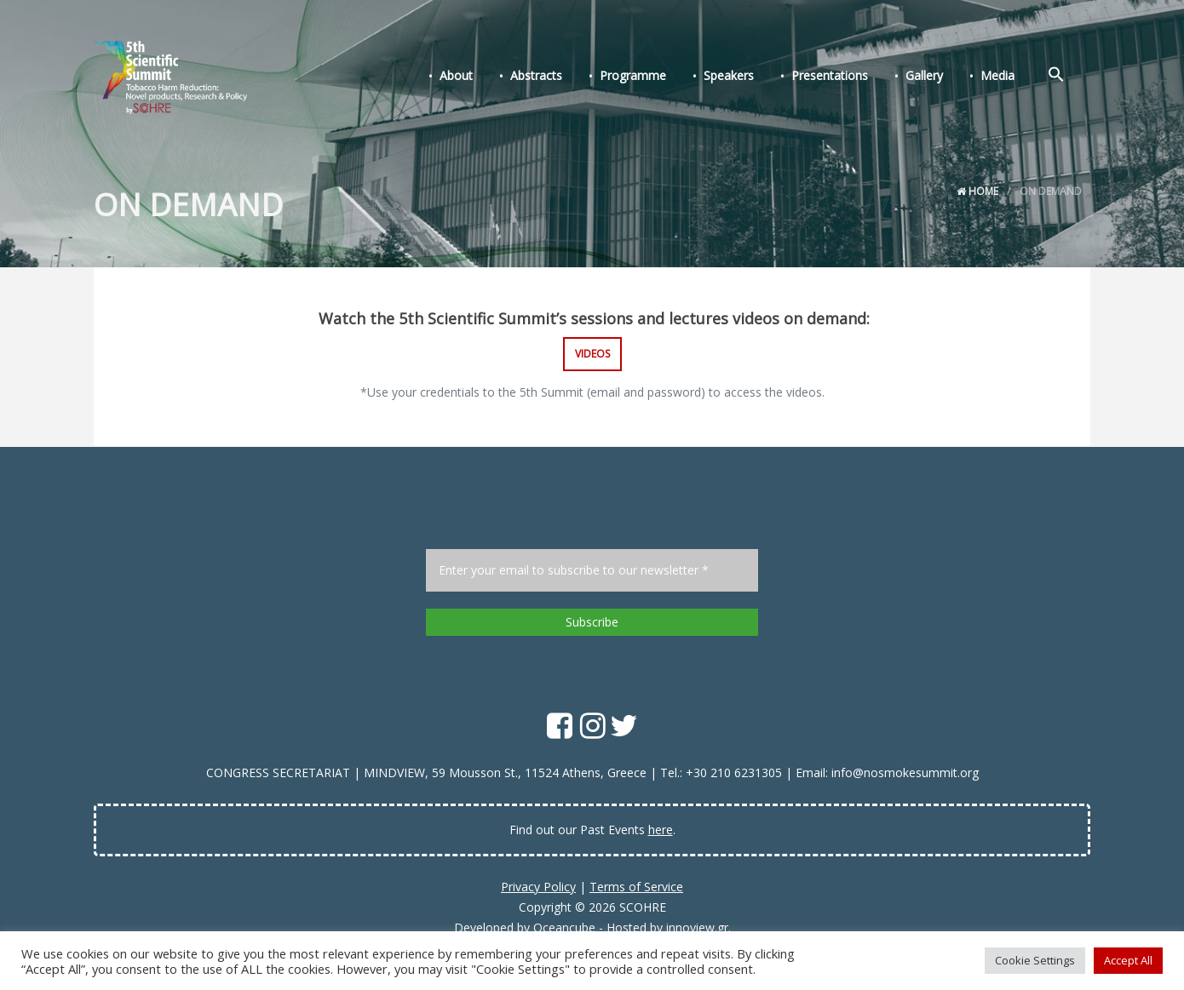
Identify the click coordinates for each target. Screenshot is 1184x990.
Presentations (829, 75)
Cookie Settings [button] (1035, 960)
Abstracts (536, 75)
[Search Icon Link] (1056, 75)
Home (977, 191)
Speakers (729, 75)
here (660, 829)
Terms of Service (636, 886)
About (456, 75)
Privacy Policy (538, 886)
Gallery (924, 75)
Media (997, 75)
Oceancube (564, 927)
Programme (633, 75)
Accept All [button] (1128, 960)
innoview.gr (697, 927)
